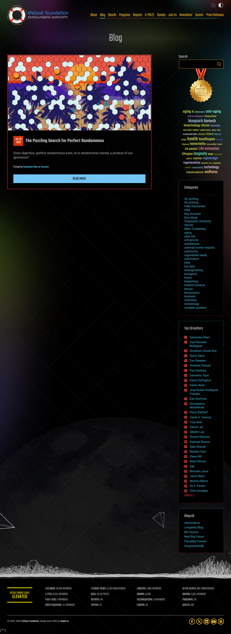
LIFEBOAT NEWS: (98, 588)
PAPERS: (95, 605)
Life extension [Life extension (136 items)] (209, 148)
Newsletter (186, 15)
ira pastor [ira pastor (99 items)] (191, 149)
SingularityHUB (194, 546)
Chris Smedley (199, 490)
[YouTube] (214, 621)
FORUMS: (141, 605)
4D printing (191, 202)
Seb (192, 466)
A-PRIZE (149, 15)
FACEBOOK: (50, 588)
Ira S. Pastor (197, 486)
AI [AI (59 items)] (193, 112)
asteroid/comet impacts (199, 247)
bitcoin (188, 289)
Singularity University (197, 221)
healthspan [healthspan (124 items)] (207, 139)
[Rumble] (221, 621)
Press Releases (215, 15)
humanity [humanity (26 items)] (219, 140)
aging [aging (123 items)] (187, 111)
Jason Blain (197, 476)
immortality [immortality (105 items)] (198, 144)
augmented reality (195, 255)
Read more (79, 179)
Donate (161, 15)
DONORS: (141, 594)
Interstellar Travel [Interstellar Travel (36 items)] (214, 144)
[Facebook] (192, 621)
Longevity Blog (193, 527)
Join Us (172, 15)
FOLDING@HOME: (145, 599)
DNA (187, 210)
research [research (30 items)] (204, 163)
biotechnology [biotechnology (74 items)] (192, 125)
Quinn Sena (197, 355)
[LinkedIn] (206, 621)
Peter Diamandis (194, 206)
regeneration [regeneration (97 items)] (191, 163)
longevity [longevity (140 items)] (200, 153)
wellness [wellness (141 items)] (211, 172)
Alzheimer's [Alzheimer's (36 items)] (200, 112)
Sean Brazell (198, 446)
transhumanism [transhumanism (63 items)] (195, 172)
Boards (112, 15)
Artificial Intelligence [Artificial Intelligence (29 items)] (196, 116)
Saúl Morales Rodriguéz (198, 344)
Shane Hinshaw (200, 436)
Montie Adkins (199, 481)
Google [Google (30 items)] (183, 140)
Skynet (188, 225)
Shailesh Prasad (200, 365)
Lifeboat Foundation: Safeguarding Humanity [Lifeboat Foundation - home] (38, 15)
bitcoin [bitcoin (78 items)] (205, 125)
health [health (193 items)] (192, 139)
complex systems (195, 307)
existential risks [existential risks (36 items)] (190, 134)
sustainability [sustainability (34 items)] (197, 168)
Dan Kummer (198, 398)
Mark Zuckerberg (195, 229)
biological (190, 274)
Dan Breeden (198, 360)
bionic (188, 277)
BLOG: (93, 594)
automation (191, 258)
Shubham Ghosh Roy (203, 351)
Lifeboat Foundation (30, 621)
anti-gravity (191, 240)
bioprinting (191, 281)
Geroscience (192, 523)
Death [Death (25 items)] (219, 130)
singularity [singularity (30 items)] (217, 163)
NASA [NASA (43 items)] (210, 154)
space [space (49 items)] (188, 167)
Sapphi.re (64, 621)
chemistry (190, 300)
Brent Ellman (198, 461)
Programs (124, 15)
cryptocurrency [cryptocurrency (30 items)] (205, 130)
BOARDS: (187, 594)
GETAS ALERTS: (190, 588)
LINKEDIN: (141, 588)
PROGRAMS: (188, 599)
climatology (191, 304)
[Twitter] (199, 621)
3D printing (191, 199)
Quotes (199, 15)
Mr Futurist (191, 532)
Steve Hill (196, 456)
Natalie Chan (198, 451)
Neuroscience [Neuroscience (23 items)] (218, 155)
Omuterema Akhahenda (197, 405)
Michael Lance (199, 471)
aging (187, 232)
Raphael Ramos (200, 442)
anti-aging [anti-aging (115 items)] (213, 111)
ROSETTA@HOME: (53, 605)
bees (187, 262)
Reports (137, 15)
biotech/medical (194, 285)
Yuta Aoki (196, 422)
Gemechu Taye (199, 375)
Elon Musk (191, 217)
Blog (102, 15)
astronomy (191, 251)
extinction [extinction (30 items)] (201, 134)
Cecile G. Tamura (200, 417)
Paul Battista (198, 370)
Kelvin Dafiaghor (200, 380)
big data (189, 266)
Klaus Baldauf (199, 412)
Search (219, 64)
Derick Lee (196, 427)
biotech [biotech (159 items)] (210, 121)
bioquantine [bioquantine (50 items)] (210, 116)
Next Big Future (194, 536)
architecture (191, 244)
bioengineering (193, 270)
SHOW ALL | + (189, 495)
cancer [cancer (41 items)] (196, 130)
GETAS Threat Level (20, 596)
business (190, 296)
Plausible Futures (195, 541)
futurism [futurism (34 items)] (217, 134)
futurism (45, 167)
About (93, 15)
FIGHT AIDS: (51, 599)
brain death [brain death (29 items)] (187, 130)
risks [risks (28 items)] (210, 163)
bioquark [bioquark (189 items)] (195, 121)
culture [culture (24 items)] (214, 130)
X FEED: (48, 594)
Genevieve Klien (30, 167)
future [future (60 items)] (209, 134)
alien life (189, 236)
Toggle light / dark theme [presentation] (220, 5)
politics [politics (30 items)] (189, 159)
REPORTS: (95, 599)
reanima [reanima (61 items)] (197, 158)
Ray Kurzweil (192, 214)
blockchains (192, 292)
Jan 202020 (18, 141)
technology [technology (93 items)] (211, 167)
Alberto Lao (197, 432)
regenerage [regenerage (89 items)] (210, 158)
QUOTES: (186, 605)
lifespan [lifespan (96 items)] (187, 154)
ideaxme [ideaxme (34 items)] (185, 144)
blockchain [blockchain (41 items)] (215, 125)
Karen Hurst (197, 385)
